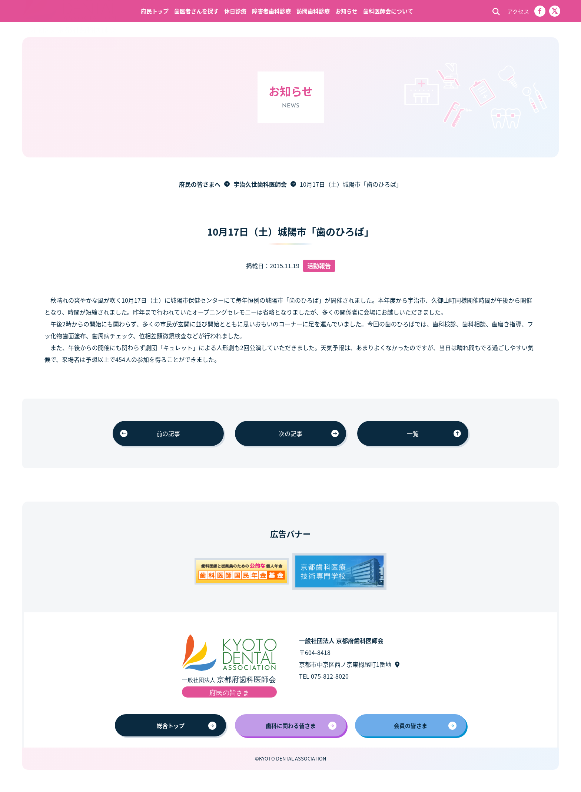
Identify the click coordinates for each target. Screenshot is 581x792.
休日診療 (235, 11)
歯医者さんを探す (196, 11)
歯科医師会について (388, 11)
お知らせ (346, 11)
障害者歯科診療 (271, 11)
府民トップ (155, 11)
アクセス (518, 11)
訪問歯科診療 (313, 11)
